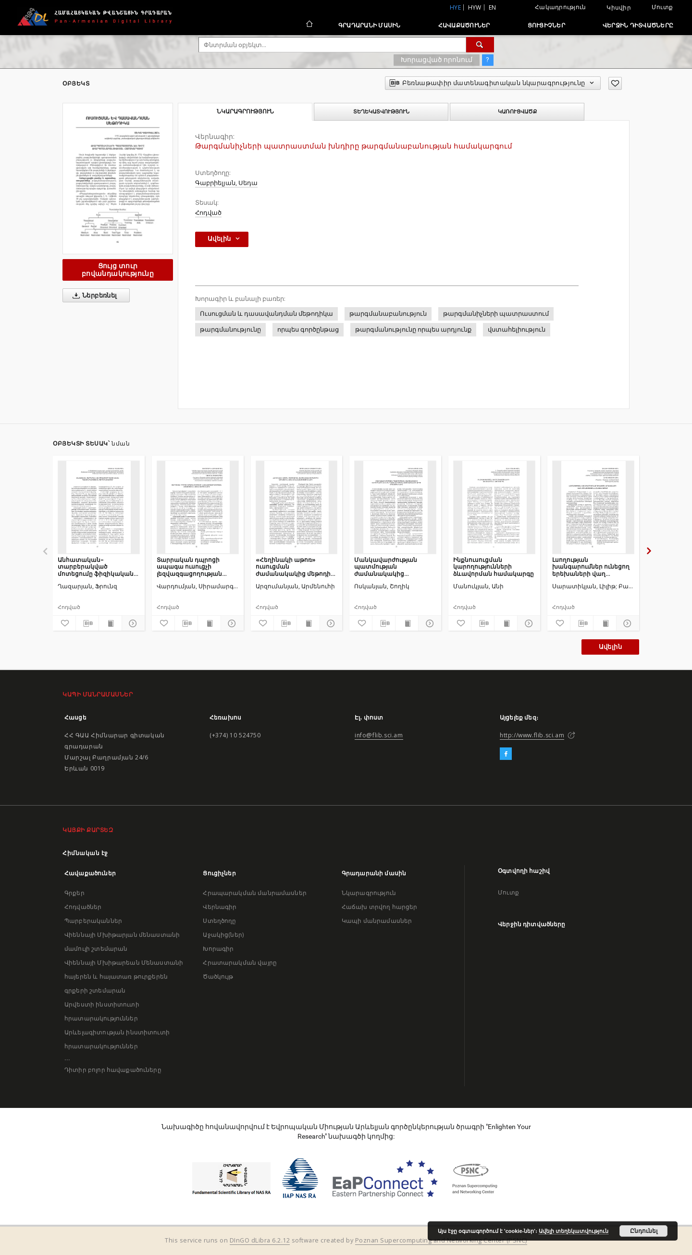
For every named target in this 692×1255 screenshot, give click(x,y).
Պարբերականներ (93, 921)
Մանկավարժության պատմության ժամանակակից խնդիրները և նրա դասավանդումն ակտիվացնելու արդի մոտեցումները (387, 566)
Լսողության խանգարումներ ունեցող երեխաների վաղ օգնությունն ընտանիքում (591, 566)
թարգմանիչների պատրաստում (496, 314)
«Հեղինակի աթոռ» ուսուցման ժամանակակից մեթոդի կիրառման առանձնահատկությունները (297, 566)
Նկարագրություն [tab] (245, 111)
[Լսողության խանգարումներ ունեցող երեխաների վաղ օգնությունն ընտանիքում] (593, 507)
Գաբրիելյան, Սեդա (226, 183)
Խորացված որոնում (436, 59)
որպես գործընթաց (308, 329)
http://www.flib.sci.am (532, 735)
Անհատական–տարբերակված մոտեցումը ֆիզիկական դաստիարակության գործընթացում (96, 566)
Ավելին (610, 646)
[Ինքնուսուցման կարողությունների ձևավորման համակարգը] (494, 507)
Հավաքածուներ (464, 25)
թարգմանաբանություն (388, 314)
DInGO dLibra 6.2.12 (260, 1240)
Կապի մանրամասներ (377, 921)
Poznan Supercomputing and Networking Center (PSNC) (441, 1240)
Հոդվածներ (82, 907)
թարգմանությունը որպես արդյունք (413, 329)
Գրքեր (74, 893)
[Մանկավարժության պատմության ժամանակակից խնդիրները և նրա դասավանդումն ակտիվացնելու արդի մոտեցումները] (395, 507)
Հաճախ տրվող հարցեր (380, 907)
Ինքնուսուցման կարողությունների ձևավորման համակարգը (493, 566)
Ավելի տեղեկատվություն (573, 1231)
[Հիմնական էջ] (309, 25)
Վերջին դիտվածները (638, 25)
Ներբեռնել (93, 295)
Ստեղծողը (219, 921)
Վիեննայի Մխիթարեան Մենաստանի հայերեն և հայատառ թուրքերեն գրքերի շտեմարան (123, 976)
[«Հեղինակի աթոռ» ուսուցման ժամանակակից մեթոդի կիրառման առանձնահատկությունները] (296, 507)
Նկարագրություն (369, 893)
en (492, 7)
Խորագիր (218, 948)
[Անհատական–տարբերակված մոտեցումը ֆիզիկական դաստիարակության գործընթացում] (98, 507)
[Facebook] (506, 754)
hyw (475, 7)
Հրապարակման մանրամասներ (254, 893)
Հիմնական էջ (85, 853)
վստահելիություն (516, 329)
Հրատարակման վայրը (240, 962)
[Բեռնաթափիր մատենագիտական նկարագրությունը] (87, 623)
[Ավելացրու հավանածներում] (615, 83)
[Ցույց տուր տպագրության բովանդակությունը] (110, 623)
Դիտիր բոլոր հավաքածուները (112, 1070)
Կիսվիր (618, 8)
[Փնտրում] (480, 44)
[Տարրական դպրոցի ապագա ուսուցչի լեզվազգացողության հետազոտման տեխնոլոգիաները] (197, 507)
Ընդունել (643, 1231)
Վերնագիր (219, 907)
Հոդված (208, 213)
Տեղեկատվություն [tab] (381, 111)
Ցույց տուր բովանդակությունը (118, 269)
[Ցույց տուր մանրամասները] (132, 623)
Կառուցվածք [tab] (517, 111)
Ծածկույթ (218, 976)
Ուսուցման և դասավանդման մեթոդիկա (266, 314)
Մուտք (662, 7)
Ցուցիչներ (546, 25)
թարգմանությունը (230, 329)
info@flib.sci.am (379, 735)
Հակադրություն (560, 7)
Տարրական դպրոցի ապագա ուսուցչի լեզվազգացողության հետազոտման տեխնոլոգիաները (189, 566)
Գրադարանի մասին (369, 25)
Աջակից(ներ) (223, 935)
